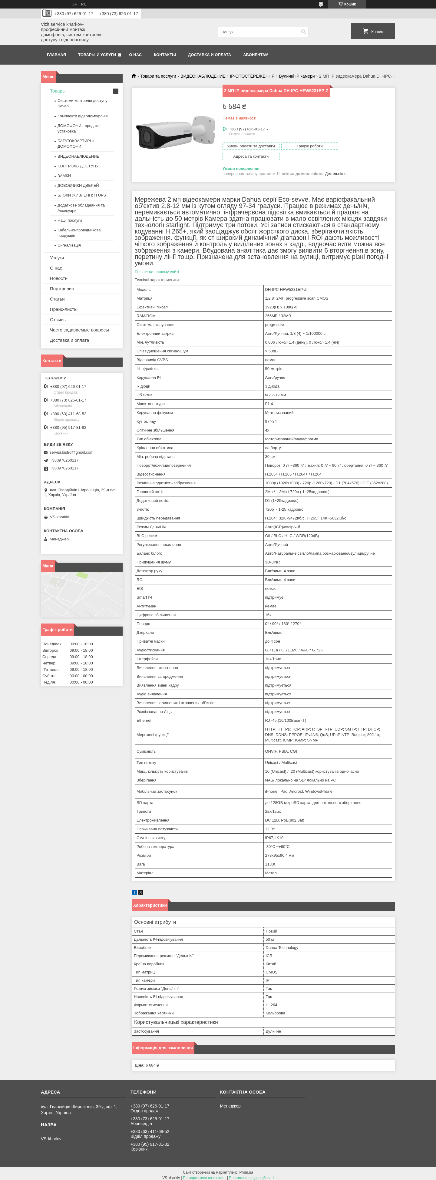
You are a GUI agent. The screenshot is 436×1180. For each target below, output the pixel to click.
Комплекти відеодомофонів (83, 116)
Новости (59, 278)
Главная (56, 54)
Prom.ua (246, 1169)
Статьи (57, 298)
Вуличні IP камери (297, 76)
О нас (135, 54)
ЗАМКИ (64, 175)
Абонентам (256, 54)
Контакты (165, 54)
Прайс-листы (64, 309)
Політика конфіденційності (251, 1174)
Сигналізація (69, 245)
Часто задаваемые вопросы (79, 329)
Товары (58, 90)
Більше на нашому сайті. (157, 268)
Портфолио (62, 288)
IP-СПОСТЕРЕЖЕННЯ (252, 76)
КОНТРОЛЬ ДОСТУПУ (78, 166)
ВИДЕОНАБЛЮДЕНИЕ (203, 76)
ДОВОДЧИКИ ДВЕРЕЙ (78, 185)
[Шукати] (303, 32)
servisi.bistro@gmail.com (72, 452)
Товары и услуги (97, 54)
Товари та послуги (158, 76)
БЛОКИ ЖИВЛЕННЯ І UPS (82, 195)
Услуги (57, 257)
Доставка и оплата (209, 54)
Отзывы (58, 319)
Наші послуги (70, 220)
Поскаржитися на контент (204, 1174)
